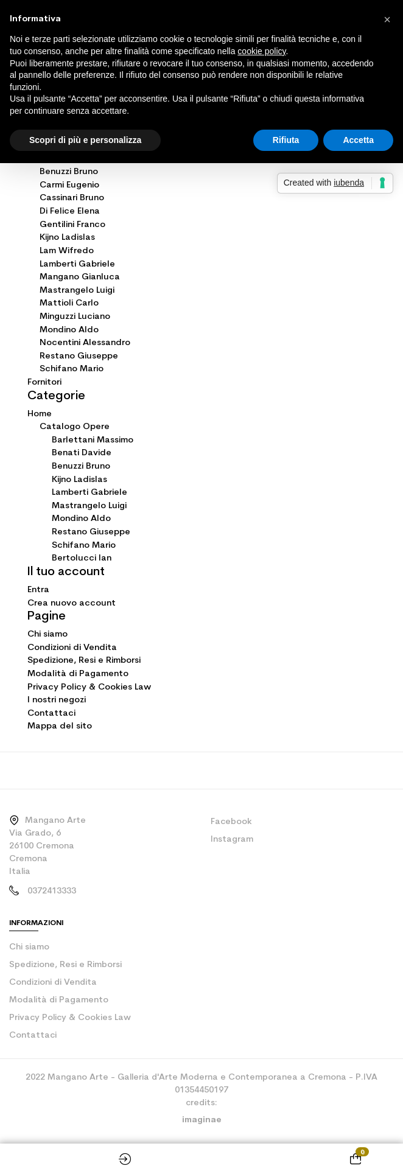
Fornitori (44, 382)
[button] (387, 19)
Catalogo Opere (75, 427)
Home (201, 1159)
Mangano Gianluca (80, 277)
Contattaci (51, 713)
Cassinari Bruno (72, 198)
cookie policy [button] (261, 51)
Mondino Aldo (69, 330)
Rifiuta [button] (286, 140)
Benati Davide (81, 453)
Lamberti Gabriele (77, 264)
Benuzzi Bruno (69, 171)
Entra (38, 590)
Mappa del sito (59, 726)
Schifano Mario (71, 369)
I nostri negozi (56, 700)
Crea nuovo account (71, 603)
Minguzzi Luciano (75, 316)
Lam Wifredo (67, 251)
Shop (47, 1159)
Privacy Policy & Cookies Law (89, 687)
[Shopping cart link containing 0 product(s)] (355, 1158)
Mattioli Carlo (69, 303)
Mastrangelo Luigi (77, 290)
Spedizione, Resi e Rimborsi (84, 660)
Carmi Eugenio (69, 185)
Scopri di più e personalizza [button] (85, 140)
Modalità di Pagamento (77, 674)
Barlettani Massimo (92, 440)
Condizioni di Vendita (72, 647)
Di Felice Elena (70, 211)
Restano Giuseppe (79, 356)
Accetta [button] (358, 140)
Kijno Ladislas (67, 237)
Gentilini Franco (72, 224)
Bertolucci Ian (81, 558)
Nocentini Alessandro (85, 343)
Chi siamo (47, 634)
